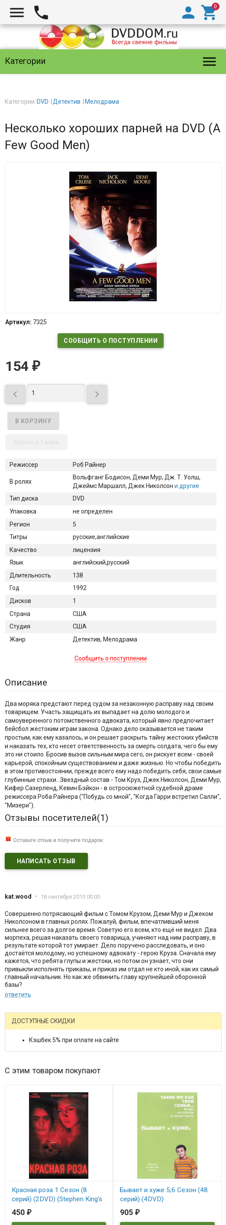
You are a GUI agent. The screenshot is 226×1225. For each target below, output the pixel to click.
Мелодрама (102, 101)
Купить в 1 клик (36, 442)
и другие (186, 485)
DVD (42, 101)
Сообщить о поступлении (111, 340)
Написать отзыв (46, 861)
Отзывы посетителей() (56, 818)
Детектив (67, 101)
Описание (26, 682)
